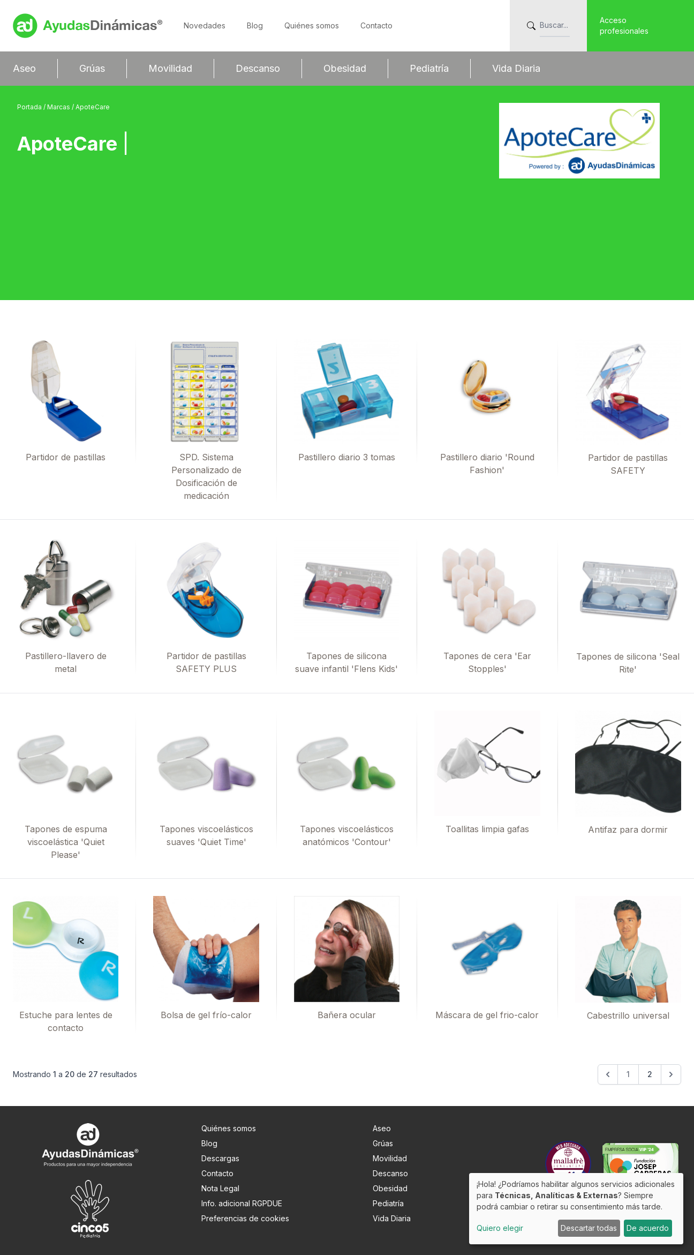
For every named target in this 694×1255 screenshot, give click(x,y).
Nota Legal (220, 1188)
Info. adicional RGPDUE (241, 1203)
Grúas (92, 68)
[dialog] (576, 1208)
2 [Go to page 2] (649, 1074)
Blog (255, 25)
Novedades (204, 25)
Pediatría (429, 68)
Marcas (59, 107)
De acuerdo (648, 1227)
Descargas (220, 1158)
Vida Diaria (516, 68)
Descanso (258, 68)
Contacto (376, 25)
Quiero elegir (500, 1227)
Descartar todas (589, 1227)
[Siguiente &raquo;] (671, 1074)
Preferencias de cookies (245, 1218)
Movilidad (170, 68)
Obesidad (344, 68)
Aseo (24, 68)
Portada (30, 107)
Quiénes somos (311, 25)
